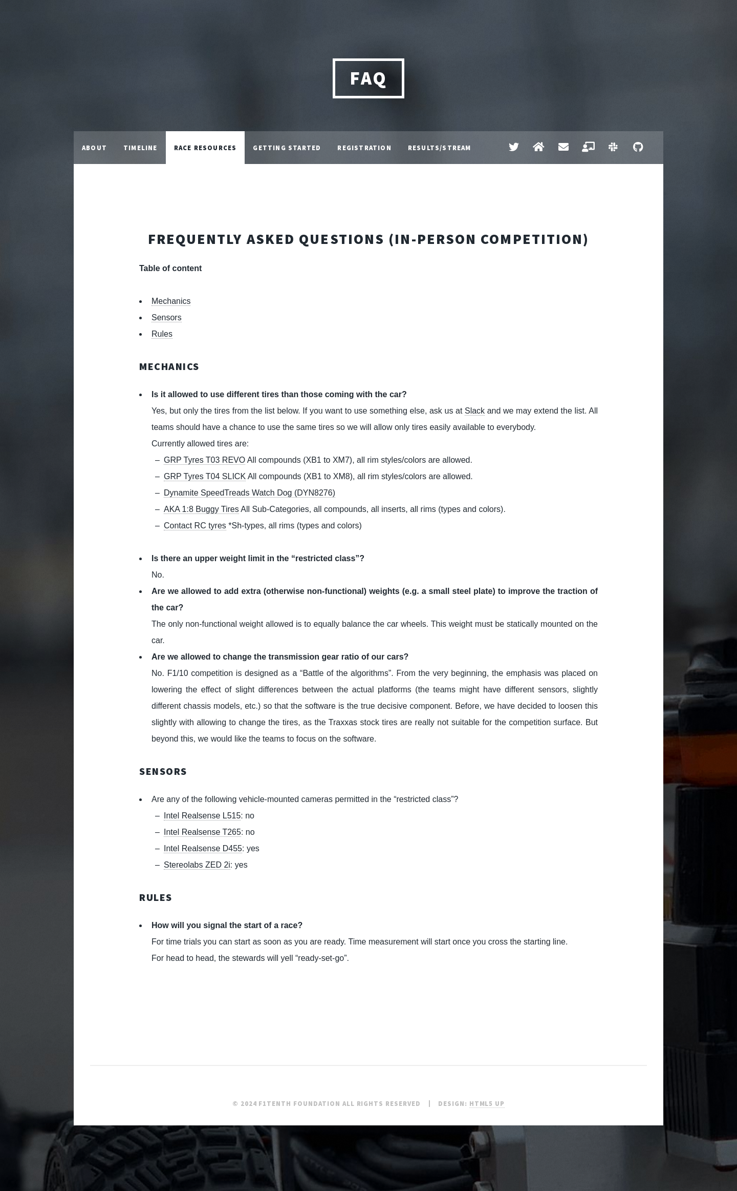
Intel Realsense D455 (203, 848)
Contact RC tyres (195, 525)
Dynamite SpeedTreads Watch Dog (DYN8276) (249, 492)
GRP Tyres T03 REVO (204, 460)
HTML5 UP (487, 1103)
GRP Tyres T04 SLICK (205, 476)
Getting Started (287, 147)
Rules (161, 334)
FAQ (368, 78)
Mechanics (170, 301)
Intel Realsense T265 (202, 832)
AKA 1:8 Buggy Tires (201, 509)
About (94, 147)
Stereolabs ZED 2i (197, 864)
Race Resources (205, 147)
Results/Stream (439, 147)
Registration (364, 147)
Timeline (140, 147)
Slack (475, 410)
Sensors (166, 317)
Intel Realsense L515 (202, 815)
